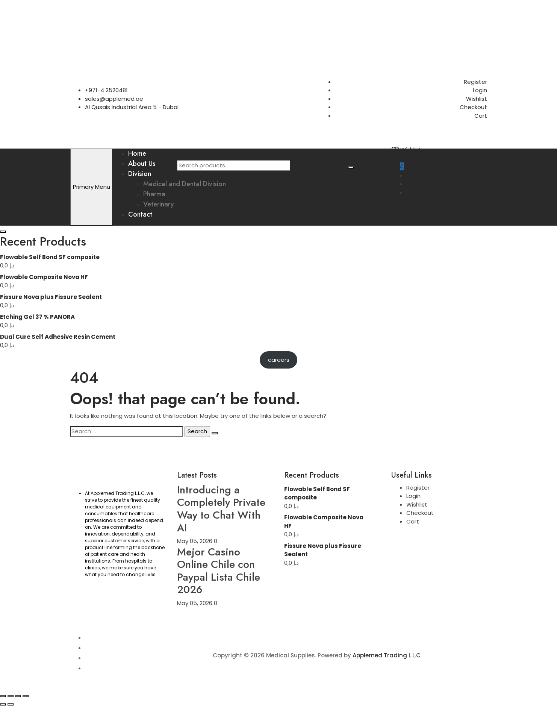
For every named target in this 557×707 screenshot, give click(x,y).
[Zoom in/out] (3, 696)
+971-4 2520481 (106, 90)
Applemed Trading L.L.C (387, 655)
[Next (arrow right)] (11, 704)
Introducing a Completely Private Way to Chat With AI (221, 509)
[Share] (18, 696)
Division (139, 174)
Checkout (473, 107)
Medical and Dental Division (184, 184)
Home (137, 153)
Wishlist (476, 99)
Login (480, 90)
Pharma (154, 194)
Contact (140, 214)
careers (278, 360)
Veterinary (158, 204)
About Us (142, 163)
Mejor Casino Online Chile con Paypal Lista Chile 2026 (218, 571)
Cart (480, 116)
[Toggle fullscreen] (11, 696)
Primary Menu (91, 187)
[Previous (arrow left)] (3, 704)
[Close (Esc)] (26, 696)
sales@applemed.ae (114, 99)
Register (475, 82)
